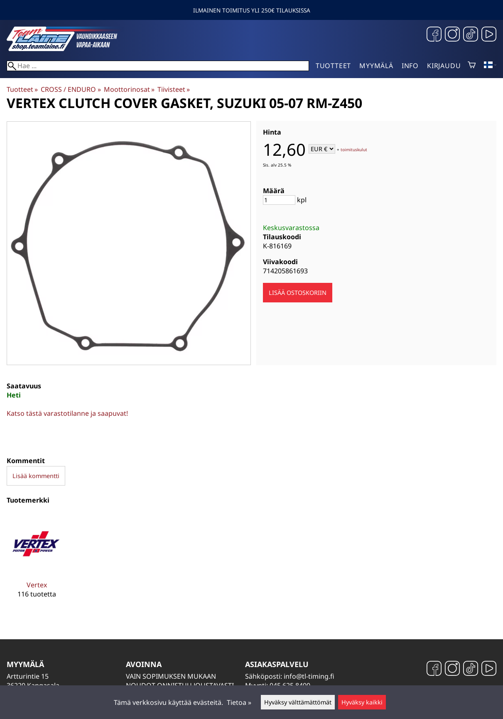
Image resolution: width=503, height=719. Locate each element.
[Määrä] (279, 200)
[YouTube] (488, 35)
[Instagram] (452, 35)
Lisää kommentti (35, 476)
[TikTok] (470, 35)
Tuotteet (333, 65)
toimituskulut (354, 149)
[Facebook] (434, 35)
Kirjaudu (444, 65)
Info (410, 65)
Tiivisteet (173, 89)
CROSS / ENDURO (71, 89)
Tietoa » (239, 702)
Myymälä (376, 65)
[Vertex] (36, 562)
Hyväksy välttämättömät (297, 702)
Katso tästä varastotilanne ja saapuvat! (67, 413)
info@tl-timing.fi (309, 676)
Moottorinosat (129, 89)
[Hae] (158, 66)
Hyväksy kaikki (362, 702)
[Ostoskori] (472, 65)
